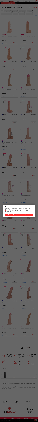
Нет (26, 214)
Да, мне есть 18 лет (12, 214)
